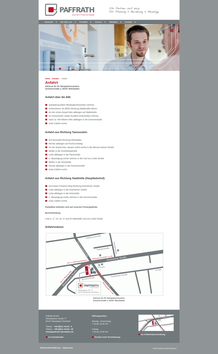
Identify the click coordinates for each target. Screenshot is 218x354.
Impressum (68, 348)
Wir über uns (66, 22)
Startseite (48, 22)
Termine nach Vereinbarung (107, 337)
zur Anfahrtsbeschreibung (153, 334)
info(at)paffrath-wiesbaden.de (59, 332)
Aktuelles (113, 22)
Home (47, 79)
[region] (109, 47)
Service (98, 22)
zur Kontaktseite (56, 337)
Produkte (83, 22)
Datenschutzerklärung (50, 348)
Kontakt (128, 22)
